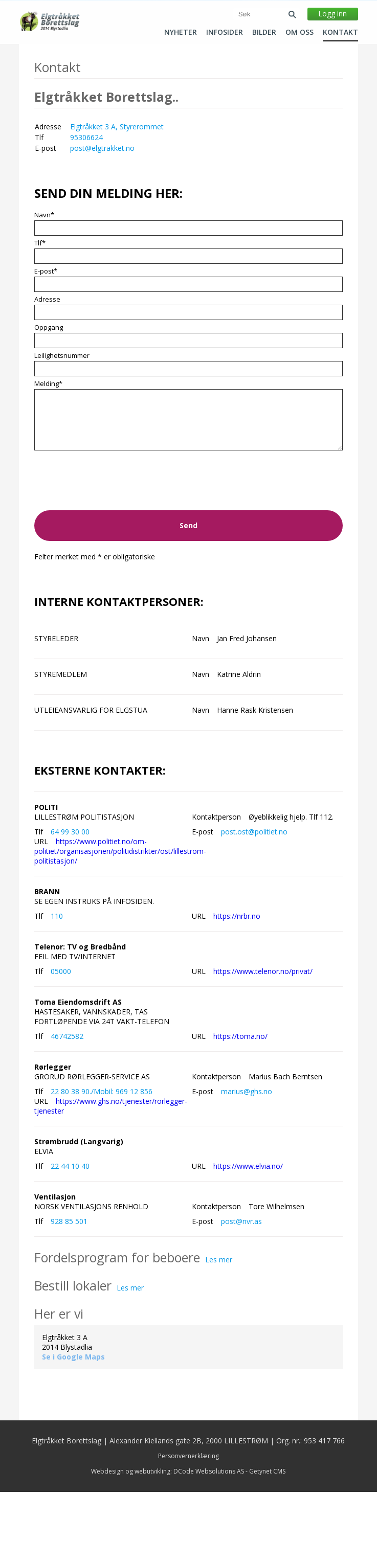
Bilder (264, 32)
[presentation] (112, 559)
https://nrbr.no (236, 987)
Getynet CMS (267, 1542)
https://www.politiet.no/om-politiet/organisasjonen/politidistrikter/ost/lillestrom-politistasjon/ (120, 922)
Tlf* (40, 314)
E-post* (45, 342)
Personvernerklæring (188, 1527)
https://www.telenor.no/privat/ (263, 1042)
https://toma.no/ (240, 1107)
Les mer (218, 1330)
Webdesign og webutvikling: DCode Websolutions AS (167, 1542)
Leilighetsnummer (62, 426)
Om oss (299, 32)
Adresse (47, 370)
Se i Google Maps (73, 1428)
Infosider (224, 32)
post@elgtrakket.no (102, 219)
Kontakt (340, 32)
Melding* (48, 454)
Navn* (44, 285)
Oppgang (48, 398)
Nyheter (180, 32)
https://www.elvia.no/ (248, 1237)
